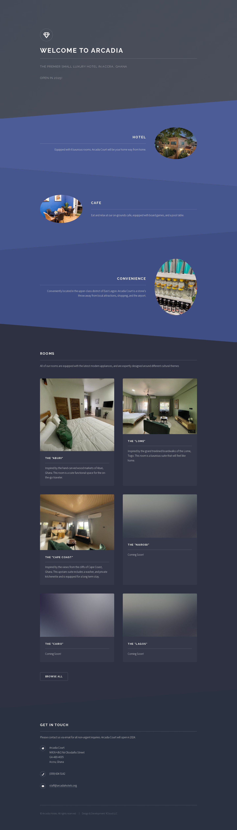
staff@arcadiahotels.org (63, 785)
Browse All (54, 676)
